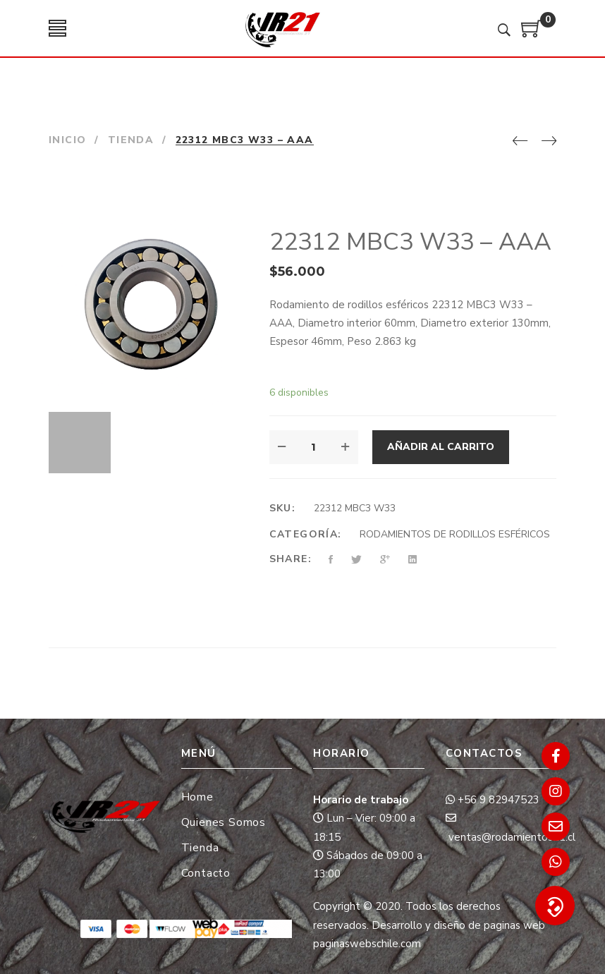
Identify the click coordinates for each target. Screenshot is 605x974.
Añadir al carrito (440, 446)
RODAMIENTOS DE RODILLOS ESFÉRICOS (455, 534)
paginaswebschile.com (367, 944)
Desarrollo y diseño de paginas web (458, 925)
